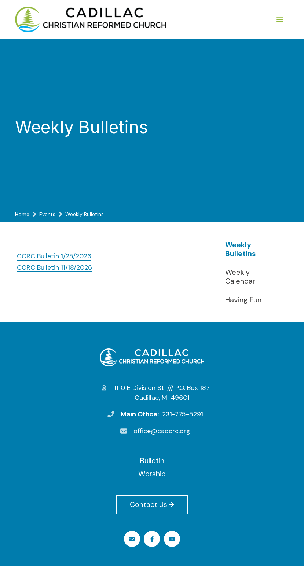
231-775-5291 (182, 414)
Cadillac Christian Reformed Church (152, 357)
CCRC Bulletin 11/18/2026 (54, 267)
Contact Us (152, 504)
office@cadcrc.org (161, 431)
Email (132, 539)
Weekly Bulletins (240, 249)
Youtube (172, 539)
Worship (152, 474)
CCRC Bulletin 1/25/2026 (54, 256)
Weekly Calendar (240, 276)
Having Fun (243, 299)
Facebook (152, 539)
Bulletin (152, 460)
